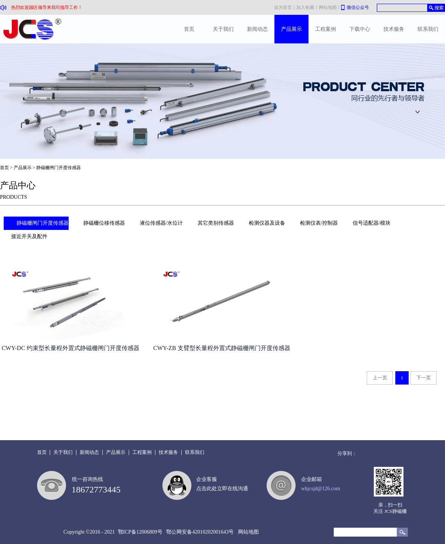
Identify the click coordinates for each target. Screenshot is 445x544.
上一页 (380, 377)
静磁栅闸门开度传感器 (58, 167)
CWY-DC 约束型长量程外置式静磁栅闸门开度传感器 (70, 348)
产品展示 (23, 167)
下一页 (423, 377)
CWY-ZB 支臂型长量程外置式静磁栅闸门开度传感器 (221, 348)
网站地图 (247, 532)
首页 (189, 29)
